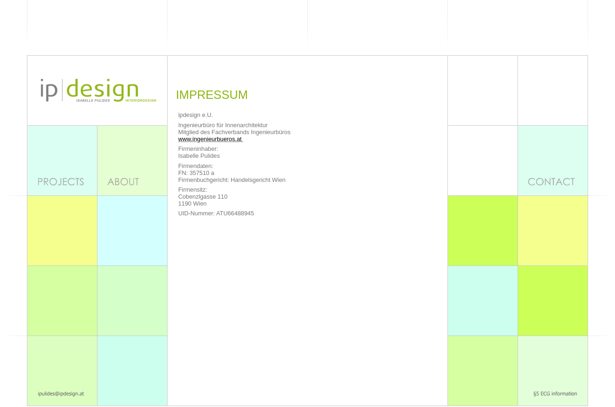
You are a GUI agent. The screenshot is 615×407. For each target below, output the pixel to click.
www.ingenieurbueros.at (210, 139)
